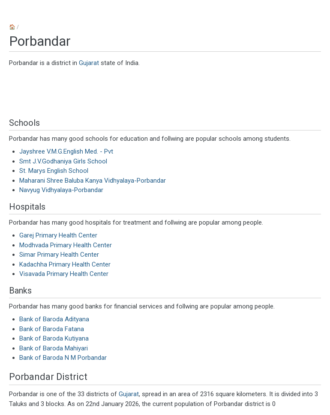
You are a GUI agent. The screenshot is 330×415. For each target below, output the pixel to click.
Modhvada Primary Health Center (65, 245)
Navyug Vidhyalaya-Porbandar (61, 190)
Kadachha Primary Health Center (65, 264)
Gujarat (89, 63)
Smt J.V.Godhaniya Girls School (63, 161)
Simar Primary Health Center (59, 254)
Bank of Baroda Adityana (54, 319)
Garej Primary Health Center (58, 235)
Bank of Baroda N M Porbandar (63, 358)
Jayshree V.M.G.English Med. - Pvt (66, 151)
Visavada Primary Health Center (63, 274)
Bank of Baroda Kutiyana (54, 338)
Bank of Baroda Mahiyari (53, 348)
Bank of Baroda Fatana (51, 329)
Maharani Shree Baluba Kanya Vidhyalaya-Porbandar (92, 180)
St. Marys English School (53, 171)
